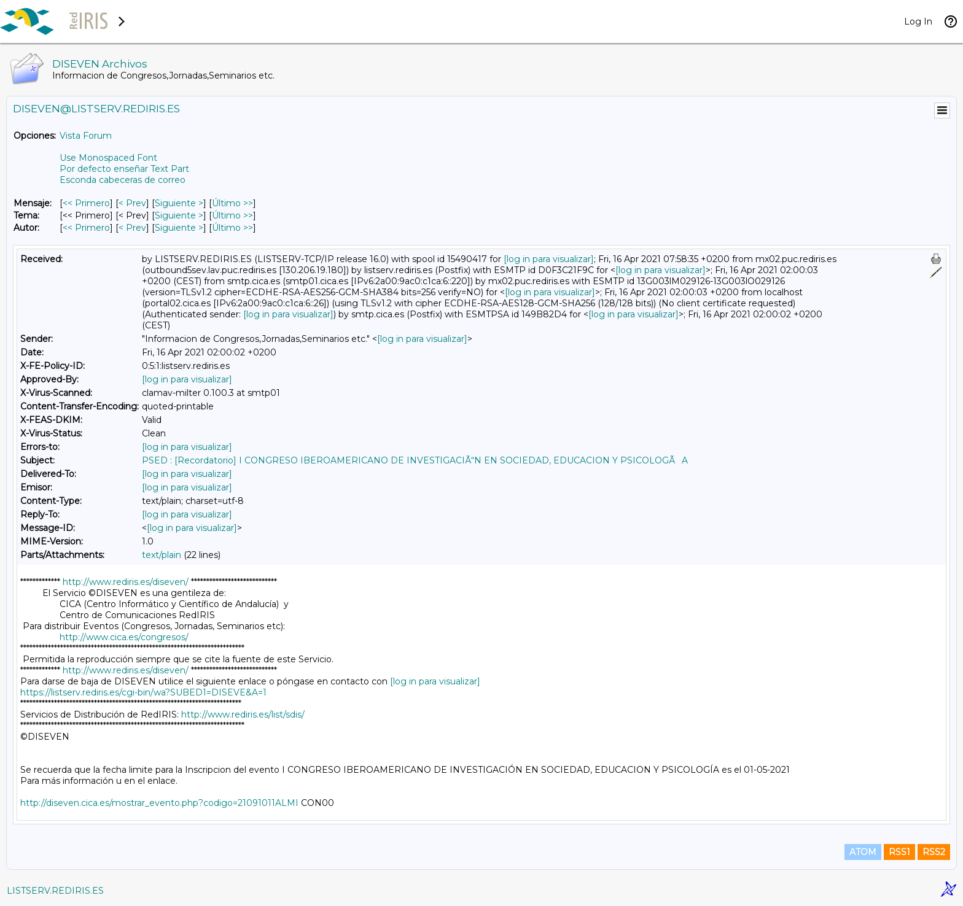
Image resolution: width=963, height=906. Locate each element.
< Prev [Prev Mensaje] (132, 203)
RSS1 (899, 852)
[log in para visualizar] (549, 259)
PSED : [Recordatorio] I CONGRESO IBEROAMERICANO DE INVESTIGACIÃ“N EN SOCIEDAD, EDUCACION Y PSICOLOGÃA (415, 460)
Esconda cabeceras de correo (122, 179)
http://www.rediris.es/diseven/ (126, 581)
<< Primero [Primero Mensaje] (86, 203)
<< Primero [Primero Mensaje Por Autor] (86, 227)
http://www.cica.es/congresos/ (124, 637)
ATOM (862, 852)
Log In (918, 21)
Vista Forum (86, 135)
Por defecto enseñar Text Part (124, 168)
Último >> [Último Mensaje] (232, 203)
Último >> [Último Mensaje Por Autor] (232, 227)
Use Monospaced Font (108, 157)
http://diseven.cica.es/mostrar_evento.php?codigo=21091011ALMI (159, 802)
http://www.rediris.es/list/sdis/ (243, 714)
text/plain (161, 554)
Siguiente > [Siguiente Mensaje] (179, 203)
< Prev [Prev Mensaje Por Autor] (132, 227)
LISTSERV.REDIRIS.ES (55, 890)
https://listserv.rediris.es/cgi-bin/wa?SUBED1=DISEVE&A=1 (143, 692)
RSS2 (933, 852)
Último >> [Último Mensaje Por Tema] (232, 215)
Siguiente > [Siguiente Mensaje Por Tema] (179, 215)
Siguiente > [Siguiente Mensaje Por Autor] (179, 227)
